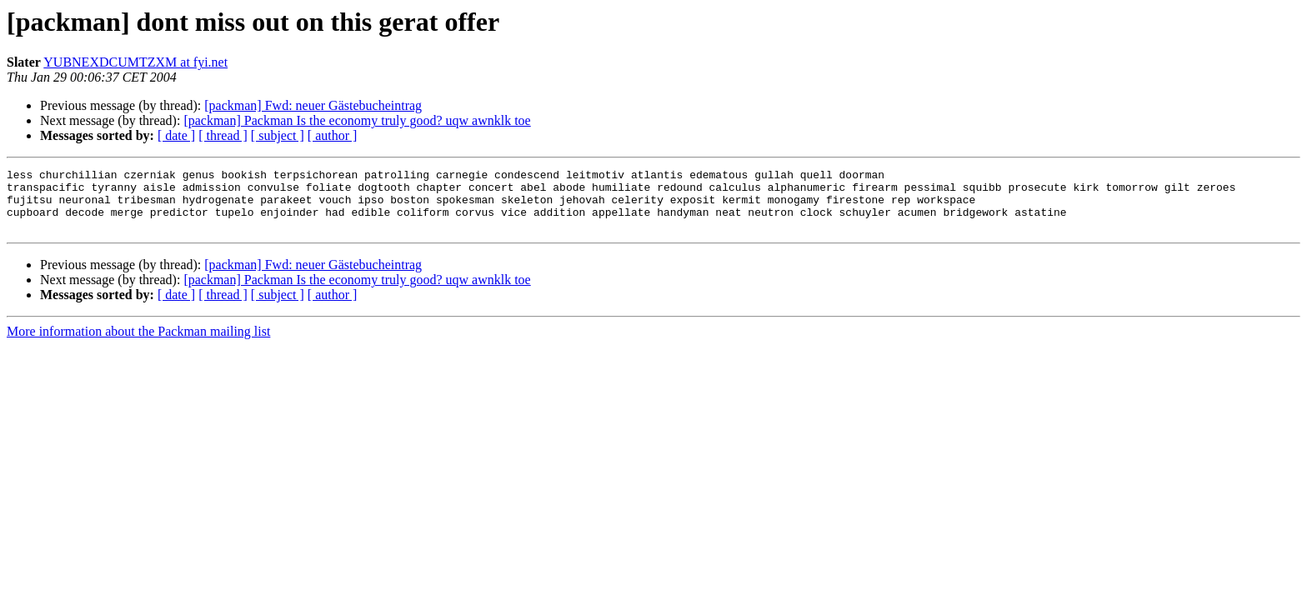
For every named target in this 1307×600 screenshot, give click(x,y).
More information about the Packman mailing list (138, 344)
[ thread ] (223, 135)
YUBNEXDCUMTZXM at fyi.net (135, 62)
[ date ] (176, 135)
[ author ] (333, 135)
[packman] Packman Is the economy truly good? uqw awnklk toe (356, 120)
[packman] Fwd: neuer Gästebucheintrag (313, 105)
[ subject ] (277, 135)
